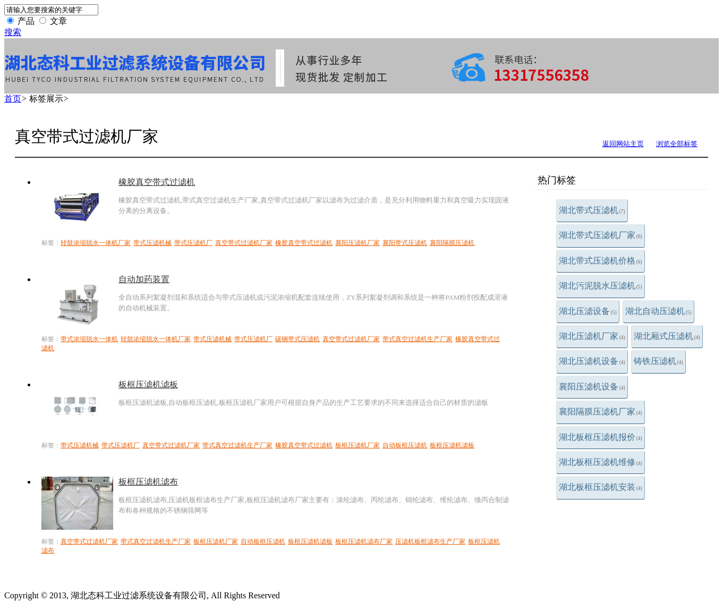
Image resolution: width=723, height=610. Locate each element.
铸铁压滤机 (658, 361)
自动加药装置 (143, 279)
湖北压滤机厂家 (592, 336)
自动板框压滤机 (404, 445)
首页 (12, 98)
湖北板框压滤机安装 (600, 487)
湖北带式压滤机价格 (600, 260)
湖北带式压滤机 (592, 210)
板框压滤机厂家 (357, 445)
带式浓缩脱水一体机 (89, 339)
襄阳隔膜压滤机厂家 (600, 411)
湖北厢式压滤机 (667, 336)
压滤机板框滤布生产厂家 (430, 541)
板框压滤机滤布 (148, 481)
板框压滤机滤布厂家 (364, 541)
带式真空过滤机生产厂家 (417, 339)
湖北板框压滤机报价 (600, 437)
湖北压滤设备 (588, 311)
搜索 (12, 32)
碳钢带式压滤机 (297, 339)
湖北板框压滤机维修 (600, 462)
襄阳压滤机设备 (592, 386)
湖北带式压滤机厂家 (600, 235)
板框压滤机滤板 (148, 384)
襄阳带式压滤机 (404, 243)
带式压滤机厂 (193, 243)
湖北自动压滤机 (658, 311)
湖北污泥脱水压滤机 (600, 285)
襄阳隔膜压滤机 (452, 243)
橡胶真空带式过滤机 (156, 182)
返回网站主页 (623, 144)
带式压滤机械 (152, 243)
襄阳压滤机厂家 (357, 243)
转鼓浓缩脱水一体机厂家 (96, 243)
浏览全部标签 (677, 144)
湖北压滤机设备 (592, 361)
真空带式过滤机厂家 (244, 243)
